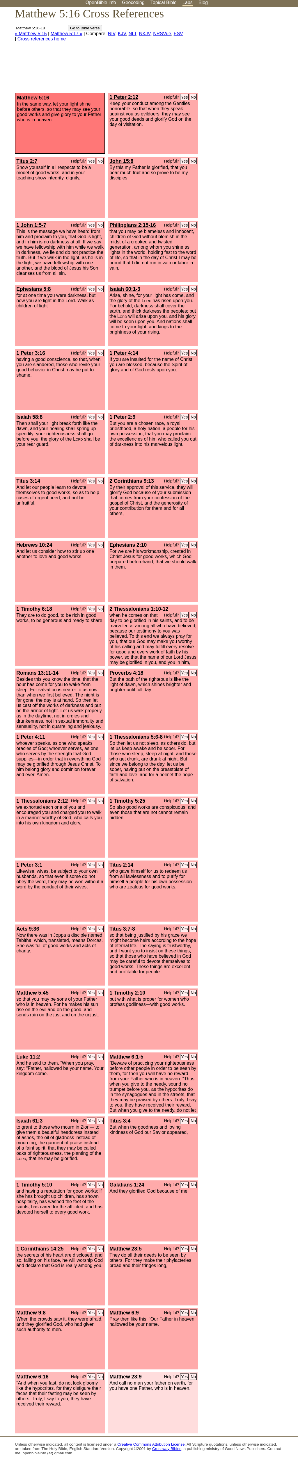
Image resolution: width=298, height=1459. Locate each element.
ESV (178, 33)
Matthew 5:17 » (66, 33)
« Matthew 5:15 (31, 33)
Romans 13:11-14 (37, 673)
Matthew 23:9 (125, 1377)
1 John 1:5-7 (31, 225)
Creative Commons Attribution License (151, 1444)
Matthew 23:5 (125, 1249)
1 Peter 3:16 (30, 353)
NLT (132, 33)
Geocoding (133, 2)
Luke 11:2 (28, 1057)
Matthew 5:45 (32, 993)
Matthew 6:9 (124, 1313)
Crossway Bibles (166, 1448)
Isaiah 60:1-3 (124, 289)
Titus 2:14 (121, 865)
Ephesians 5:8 (33, 289)
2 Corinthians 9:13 (131, 481)
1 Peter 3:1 (29, 865)
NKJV (144, 33)
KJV (122, 33)
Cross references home (41, 38)
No (193, 97)
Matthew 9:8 (31, 1313)
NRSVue (162, 33)
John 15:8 (121, 161)
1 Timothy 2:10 (127, 993)
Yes (184, 97)
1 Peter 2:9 (122, 417)
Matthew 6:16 (32, 1377)
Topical (163, 2)
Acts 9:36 (27, 929)
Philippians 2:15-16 (132, 225)
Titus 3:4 (119, 1121)
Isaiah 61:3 (29, 1121)
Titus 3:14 (28, 481)
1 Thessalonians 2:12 (42, 801)
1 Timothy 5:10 (34, 1185)
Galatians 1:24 (126, 1185)
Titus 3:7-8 (122, 929)
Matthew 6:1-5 (126, 1057)
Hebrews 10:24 (34, 545)
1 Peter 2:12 (123, 97)
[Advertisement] (239, 52)
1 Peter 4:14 (123, 353)
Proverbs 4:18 (126, 673)
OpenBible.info (101, 2)
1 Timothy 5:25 (127, 801)
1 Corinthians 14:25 (39, 1249)
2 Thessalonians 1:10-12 (138, 609)
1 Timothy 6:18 (34, 609)
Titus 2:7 (26, 161)
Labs (187, 2)
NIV (111, 33)
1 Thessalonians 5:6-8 (136, 737)
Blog (203, 2)
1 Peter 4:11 (30, 737)
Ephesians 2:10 (128, 545)
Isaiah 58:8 (29, 417)
